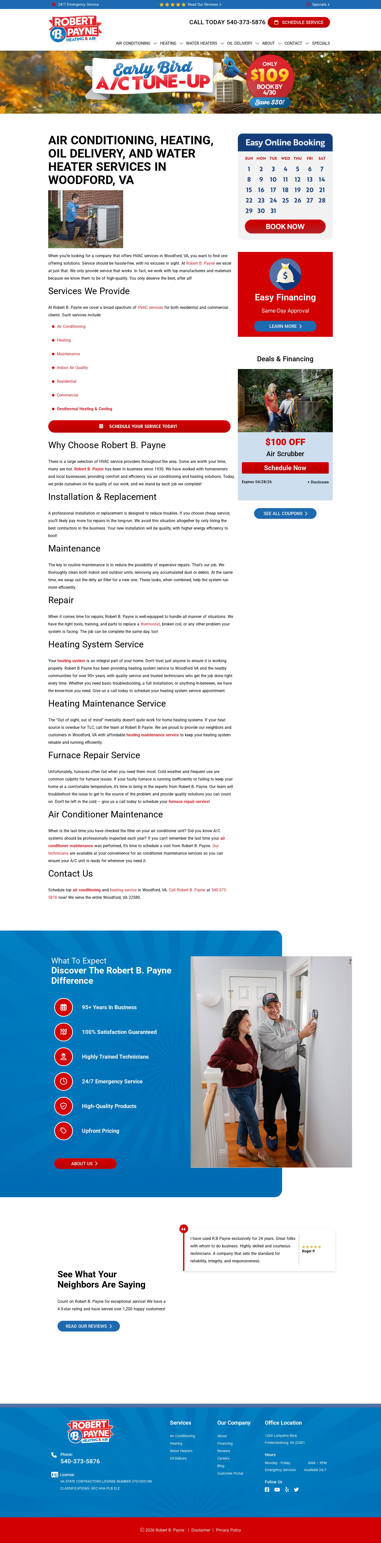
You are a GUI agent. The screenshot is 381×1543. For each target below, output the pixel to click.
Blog (220, 1466)
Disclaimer (200, 1530)
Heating (64, 340)
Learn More (285, 326)
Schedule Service (298, 22)
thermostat (150, 624)
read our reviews (89, 1326)
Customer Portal (230, 1473)
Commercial (67, 395)
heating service (123, 890)
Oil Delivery (178, 1458)
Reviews (223, 1451)
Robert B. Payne (200, 263)
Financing (225, 1443)
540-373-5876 (246, 22)
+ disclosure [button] (318, 482)
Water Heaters (181, 1451)
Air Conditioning (71, 326)
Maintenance (68, 354)
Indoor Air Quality (72, 367)
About (222, 1436)
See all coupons (285, 513)
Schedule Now (285, 468)
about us (84, 1163)
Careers (223, 1458)
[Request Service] (285, 467)
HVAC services (150, 307)
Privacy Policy (228, 1530)
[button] (299, 22)
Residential (66, 381)
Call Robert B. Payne (187, 890)
